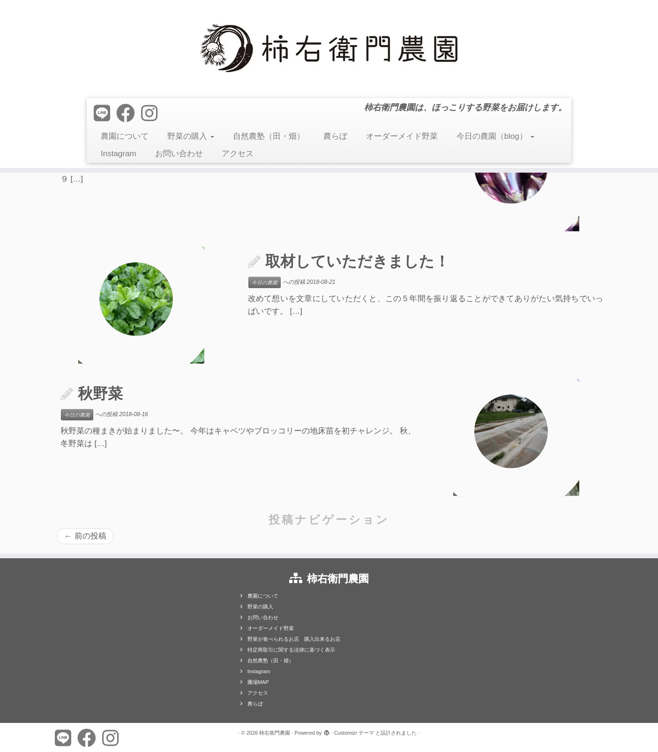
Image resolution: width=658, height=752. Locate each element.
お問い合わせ (179, 153)
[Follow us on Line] (105, 113)
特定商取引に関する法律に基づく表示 (291, 650)
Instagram (118, 153)
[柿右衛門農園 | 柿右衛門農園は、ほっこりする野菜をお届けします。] (329, 48)
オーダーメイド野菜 (402, 136)
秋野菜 (100, 393)
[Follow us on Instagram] (152, 113)
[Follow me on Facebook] (128, 113)
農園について (125, 136)
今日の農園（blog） (495, 136)
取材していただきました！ (357, 261)
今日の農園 (264, 282)
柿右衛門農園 (274, 733)
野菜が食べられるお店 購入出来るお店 (293, 639)
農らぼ (335, 136)
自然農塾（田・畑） (269, 136)
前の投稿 (85, 536)
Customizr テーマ (354, 733)
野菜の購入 (190, 136)
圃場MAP (258, 682)
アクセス (238, 153)
